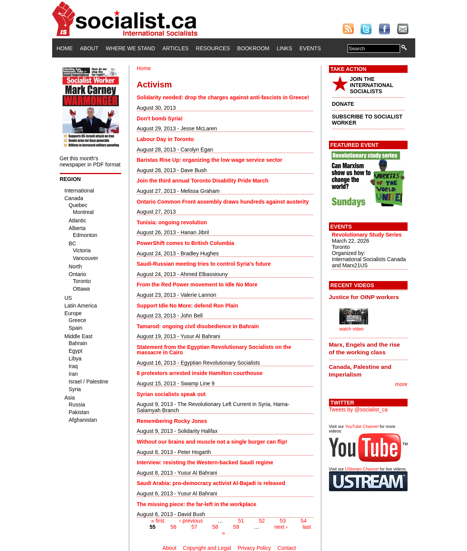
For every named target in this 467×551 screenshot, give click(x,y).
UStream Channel (361, 469)
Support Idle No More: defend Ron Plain (187, 306)
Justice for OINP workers (364, 297)
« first (157, 521)
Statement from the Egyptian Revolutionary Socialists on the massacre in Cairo (214, 349)
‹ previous (190, 521)
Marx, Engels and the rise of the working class (364, 348)
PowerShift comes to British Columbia (185, 243)
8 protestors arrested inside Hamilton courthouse (200, 373)
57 (194, 527)
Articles (176, 48)
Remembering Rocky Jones (172, 421)
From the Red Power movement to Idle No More (197, 284)
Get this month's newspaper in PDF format (90, 161)
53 (283, 521)
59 (236, 527)
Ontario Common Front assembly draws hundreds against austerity (223, 202)
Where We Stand (130, 48)
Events (310, 48)
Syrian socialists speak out (171, 394)
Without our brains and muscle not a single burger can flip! (212, 442)
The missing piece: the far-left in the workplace (197, 504)
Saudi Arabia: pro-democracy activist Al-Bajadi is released (211, 483)
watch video (351, 329)
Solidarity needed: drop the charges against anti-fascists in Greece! (223, 97)
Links (284, 48)
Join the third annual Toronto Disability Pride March (203, 181)
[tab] (368, 297)
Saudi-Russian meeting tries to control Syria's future (204, 264)
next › (281, 527)
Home (65, 48)
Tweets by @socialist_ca (358, 409)
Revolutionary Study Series (367, 235)
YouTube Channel (361, 426)
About (89, 48)
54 (304, 521)
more (401, 384)
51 (241, 521)
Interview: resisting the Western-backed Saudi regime (205, 462)
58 (215, 527)
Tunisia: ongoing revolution (172, 222)
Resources (213, 48)
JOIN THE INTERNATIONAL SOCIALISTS (371, 85)
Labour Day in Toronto (165, 139)
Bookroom (253, 48)
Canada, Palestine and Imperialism (360, 370)
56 (174, 527)
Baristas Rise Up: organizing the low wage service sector (210, 160)
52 (262, 521)
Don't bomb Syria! (160, 118)
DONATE (343, 104)
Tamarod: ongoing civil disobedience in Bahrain (198, 326)
